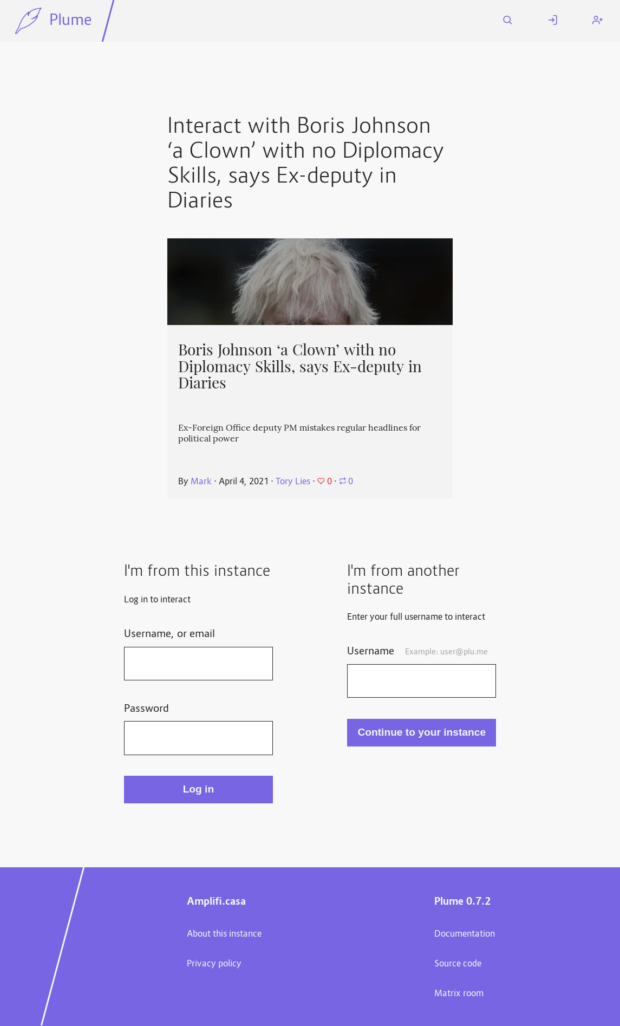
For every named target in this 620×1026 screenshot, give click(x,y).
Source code (457, 964)
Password (146, 709)
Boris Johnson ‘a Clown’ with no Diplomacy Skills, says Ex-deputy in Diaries (300, 366)
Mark (201, 482)
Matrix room (459, 994)
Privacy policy (214, 964)
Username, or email (169, 634)
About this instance (224, 934)
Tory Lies (293, 482)
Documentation (464, 934)
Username (417, 652)
